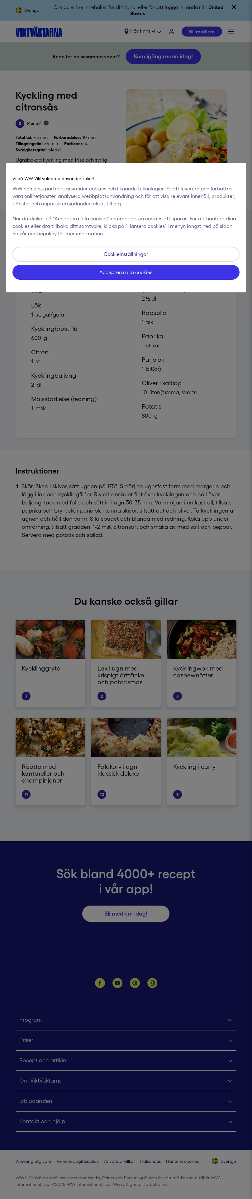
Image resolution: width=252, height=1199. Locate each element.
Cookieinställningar (126, 254)
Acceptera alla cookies (125, 272)
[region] (126, 227)
